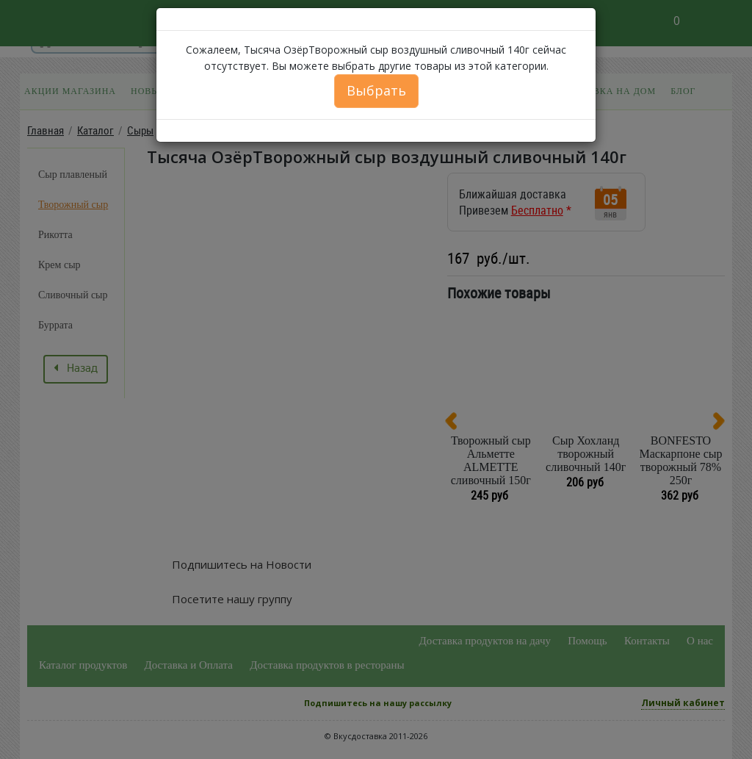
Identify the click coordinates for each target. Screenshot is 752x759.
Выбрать (376, 90)
